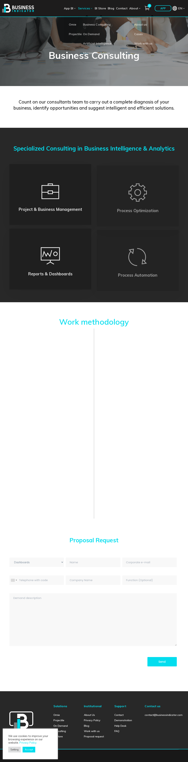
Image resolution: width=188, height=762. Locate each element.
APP (163, 8)
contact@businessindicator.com (163, 715)
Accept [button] (29, 749)
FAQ (116, 731)
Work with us (92, 731)
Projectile (58, 720)
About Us (89, 715)
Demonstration (123, 720)
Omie (56, 715)
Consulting (59, 731)
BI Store (58, 736)
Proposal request (94, 736)
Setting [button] (14, 749)
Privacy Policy (92, 720)
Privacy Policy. (28, 742)
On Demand (60, 725)
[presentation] (37, 661)
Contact (119, 715)
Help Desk (120, 725)
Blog (86, 725)
